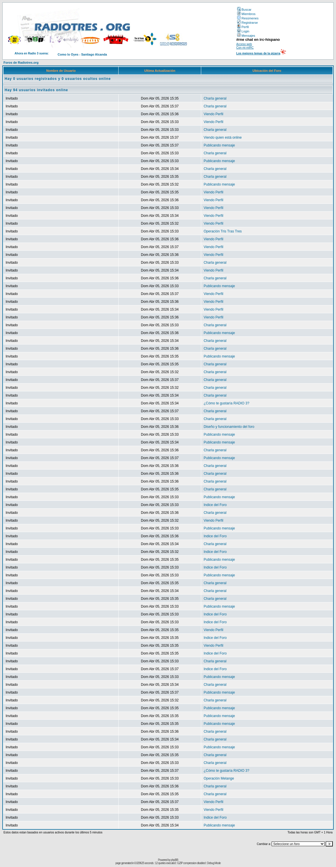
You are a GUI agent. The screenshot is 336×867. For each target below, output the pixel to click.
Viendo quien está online (222, 137)
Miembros (246, 14)
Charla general (215, 98)
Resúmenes (248, 18)
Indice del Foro (215, 505)
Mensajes (246, 35)
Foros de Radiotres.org (21, 62)
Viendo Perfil (213, 114)
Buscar (244, 9)
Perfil (243, 27)
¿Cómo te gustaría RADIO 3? (226, 403)
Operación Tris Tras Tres (222, 231)
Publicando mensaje (219, 145)
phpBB (174, 859)
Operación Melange (219, 778)
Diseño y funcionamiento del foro (229, 427)
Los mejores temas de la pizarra (258, 53)
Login (243, 31)
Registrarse (247, 22)
